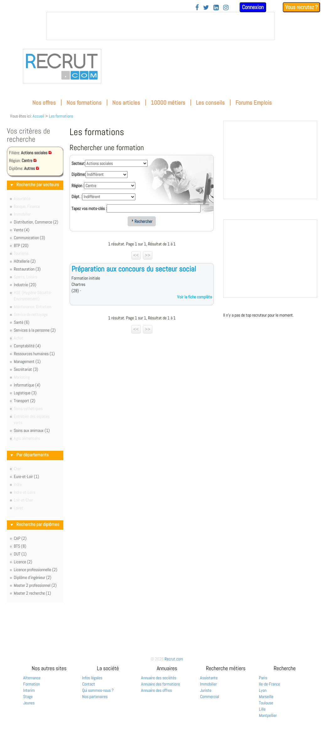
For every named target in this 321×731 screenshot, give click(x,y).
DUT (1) (20, 554)
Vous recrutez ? (301, 7)
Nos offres (44, 103)
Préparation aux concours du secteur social (133, 269)
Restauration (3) (27, 269)
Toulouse (266, 703)
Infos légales (92, 678)
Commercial (209, 696)
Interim (29, 690)
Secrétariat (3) (26, 369)
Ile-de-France (269, 684)
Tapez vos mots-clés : (89, 208)
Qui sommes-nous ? (98, 690)
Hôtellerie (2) (25, 261)
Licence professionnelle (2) (35, 569)
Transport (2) (24, 400)
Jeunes (28, 703)
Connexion (253, 7)
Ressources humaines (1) (34, 353)
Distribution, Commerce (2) (36, 222)
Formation (31, 684)
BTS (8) (20, 546)
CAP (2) (20, 538)
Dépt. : (76, 196)
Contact (88, 684)
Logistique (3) (25, 393)
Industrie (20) (25, 284)
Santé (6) (21, 322)
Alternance (31, 678)
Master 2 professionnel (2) (35, 585)
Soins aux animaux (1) (32, 430)
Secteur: (78, 163)
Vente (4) (21, 230)
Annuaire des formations (160, 684)
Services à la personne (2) (35, 330)
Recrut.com (174, 659)
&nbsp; (160, 26)
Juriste (205, 690)
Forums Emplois (253, 103)
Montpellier (268, 715)
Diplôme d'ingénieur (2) (32, 577)
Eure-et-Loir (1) (26, 476)
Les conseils (210, 103)
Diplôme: (78, 174)
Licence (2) (23, 562)
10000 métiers (168, 103)
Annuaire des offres (156, 690)
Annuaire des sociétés (158, 678)
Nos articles (126, 103)
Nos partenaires (95, 696)
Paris (263, 678)
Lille (262, 709)
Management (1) (27, 361)
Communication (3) (29, 237)
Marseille (266, 696)
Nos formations (84, 103)
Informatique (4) (27, 385)
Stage (28, 696)
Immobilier (208, 684)
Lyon (262, 690)
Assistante (209, 678)
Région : (77, 185)
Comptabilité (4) (27, 346)
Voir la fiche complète (194, 297)
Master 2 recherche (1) (32, 593)
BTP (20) (21, 245)
